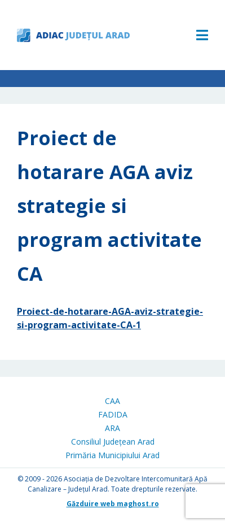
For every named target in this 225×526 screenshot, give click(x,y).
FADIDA (112, 414)
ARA (112, 428)
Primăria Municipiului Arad (112, 455)
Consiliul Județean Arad (113, 441)
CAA (112, 400)
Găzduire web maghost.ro (113, 503)
